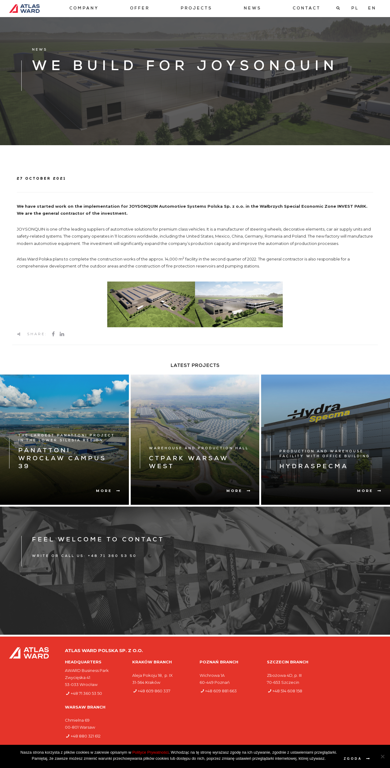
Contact (307, 9)
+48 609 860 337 (154, 690)
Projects (196, 9)
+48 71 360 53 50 (86, 693)
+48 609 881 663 (221, 690)
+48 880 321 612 (86, 736)
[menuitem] (84, 8)
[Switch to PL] (355, 8)
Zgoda (353, 758)
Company (84, 9)
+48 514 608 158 (287, 690)
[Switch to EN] (372, 8)
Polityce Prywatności (150, 752)
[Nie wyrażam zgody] (382, 756)
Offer (140, 9)
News (252, 9)
